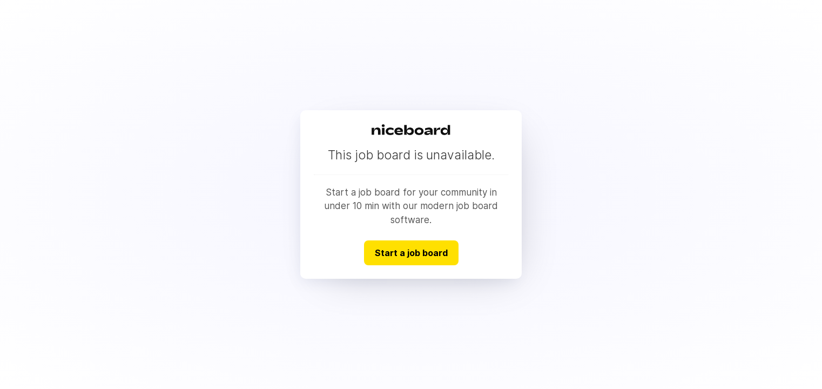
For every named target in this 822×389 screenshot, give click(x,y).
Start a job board (411, 252)
